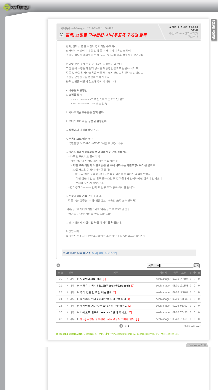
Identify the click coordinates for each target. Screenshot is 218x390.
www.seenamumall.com (83, 103)
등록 (175, 272)
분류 (71, 272)
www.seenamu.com (81, 99)
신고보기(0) (191, 33)
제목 (115, 272)
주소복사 (193, 36)
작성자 (163, 272)
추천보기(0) (176, 33)
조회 (183, 272)
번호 (60, 272)
